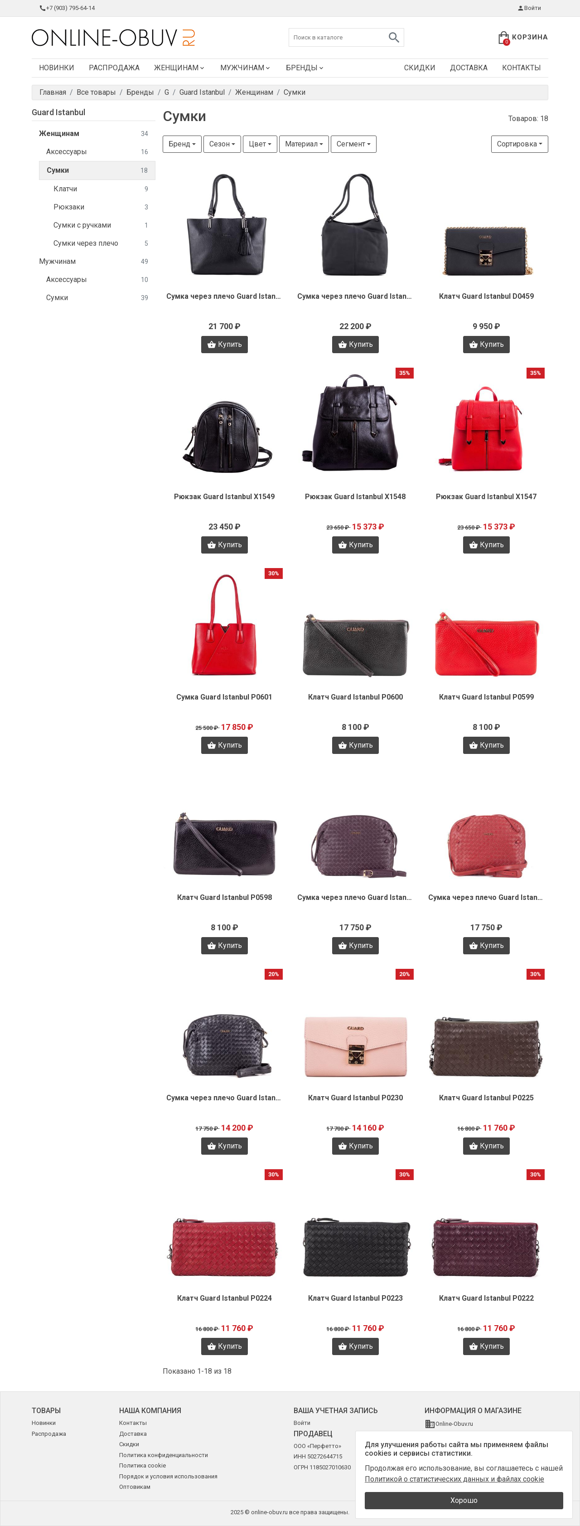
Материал (301, 144)
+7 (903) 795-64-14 (67, 8)
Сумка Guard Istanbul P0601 (224, 697)
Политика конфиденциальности (163, 1455)
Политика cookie (142, 1465)
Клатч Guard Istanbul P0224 (224, 1298)
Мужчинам (245, 67)
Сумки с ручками (100, 225)
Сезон (219, 144)
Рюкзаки (100, 207)
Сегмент (351, 144)
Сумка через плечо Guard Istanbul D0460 (355, 296)
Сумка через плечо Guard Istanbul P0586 (224, 1097)
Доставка (469, 67)
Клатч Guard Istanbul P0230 (355, 1097)
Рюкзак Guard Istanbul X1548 (355, 496)
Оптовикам (134, 1486)
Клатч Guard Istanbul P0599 (486, 697)
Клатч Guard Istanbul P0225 (486, 1097)
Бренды (305, 67)
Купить (224, 344)
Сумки (97, 170)
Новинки (56, 67)
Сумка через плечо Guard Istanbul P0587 (486, 897)
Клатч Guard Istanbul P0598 (224, 897)
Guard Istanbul (58, 112)
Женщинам (180, 67)
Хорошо (464, 1500)
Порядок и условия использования (168, 1476)
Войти (529, 8)
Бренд (179, 144)
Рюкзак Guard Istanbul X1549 (224, 496)
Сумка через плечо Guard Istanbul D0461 (224, 296)
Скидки (419, 67)
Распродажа (114, 67)
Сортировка (517, 144)
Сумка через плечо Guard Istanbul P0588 (355, 897)
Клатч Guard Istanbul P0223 (355, 1298)
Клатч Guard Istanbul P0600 (355, 697)
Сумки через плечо (100, 243)
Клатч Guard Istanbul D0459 (486, 296)
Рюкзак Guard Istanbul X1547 (486, 496)
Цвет (257, 144)
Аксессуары (97, 152)
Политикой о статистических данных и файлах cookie (454, 1479)
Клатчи (100, 189)
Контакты (521, 67)
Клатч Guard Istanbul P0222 (486, 1298)
